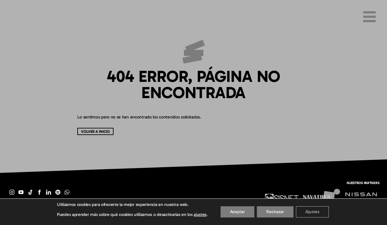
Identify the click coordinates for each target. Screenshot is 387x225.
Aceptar (237, 211)
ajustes (200, 214)
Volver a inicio (95, 131)
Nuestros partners (363, 183)
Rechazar (275, 211)
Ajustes (312, 211)
